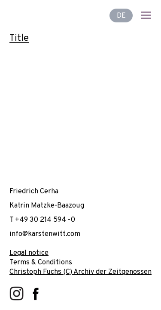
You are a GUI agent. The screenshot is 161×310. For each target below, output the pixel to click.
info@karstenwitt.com (44, 234)
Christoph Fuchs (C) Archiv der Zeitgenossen (80, 271)
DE (121, 15)
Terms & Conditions (40, 262)
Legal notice (29, 252)
